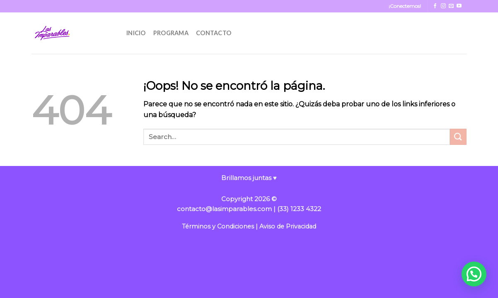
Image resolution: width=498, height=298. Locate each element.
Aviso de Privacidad (287, 226)
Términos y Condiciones (218, 226)
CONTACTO (213, 32)
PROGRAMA (171, 32)
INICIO (136, 32)
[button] (474, 274)
